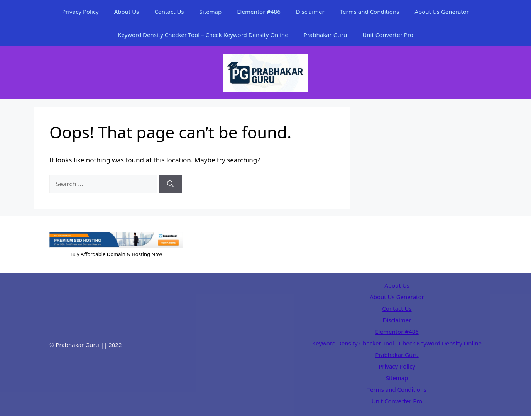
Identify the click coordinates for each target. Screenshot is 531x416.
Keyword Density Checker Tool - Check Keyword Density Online (397, 343)
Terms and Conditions (369, 11)
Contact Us (169, 11)
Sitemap (211, 11)
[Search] (170, 184)
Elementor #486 (258, 11)
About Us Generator (441, 11)
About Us (126, 11)
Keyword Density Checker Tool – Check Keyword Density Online (203, 35)
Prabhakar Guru (325, 35)
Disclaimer (310, 11)
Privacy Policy (80, 11)
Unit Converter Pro (387, 35)
